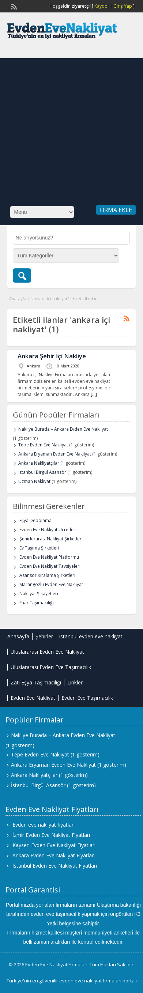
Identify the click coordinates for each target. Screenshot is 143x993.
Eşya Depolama (35, 520)
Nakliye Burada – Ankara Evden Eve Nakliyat (63, 429)
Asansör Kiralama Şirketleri (47, 575)
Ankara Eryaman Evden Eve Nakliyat (54, 454)
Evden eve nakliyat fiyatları (43, 824)
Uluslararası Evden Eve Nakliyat (47, 651)
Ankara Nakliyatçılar (38, 463)
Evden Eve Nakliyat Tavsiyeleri (49, 566)
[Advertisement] (68, 126)
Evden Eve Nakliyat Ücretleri (47, 529)
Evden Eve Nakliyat (33, 697)
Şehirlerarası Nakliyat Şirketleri (51, 539)
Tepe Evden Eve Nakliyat (43, 445)
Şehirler (44, 636)
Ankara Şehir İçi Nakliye (52, 356)
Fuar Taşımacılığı (36, 603)
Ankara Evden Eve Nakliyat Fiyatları (53, 855)
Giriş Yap (122, 6)
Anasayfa (17, 298)
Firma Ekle (116, 210)
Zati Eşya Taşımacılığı (36, 682)
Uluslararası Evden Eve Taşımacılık (51, 667)
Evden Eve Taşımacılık (87, 697)
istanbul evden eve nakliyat (91, 636)
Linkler (75, 682)
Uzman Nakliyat (34, 481)
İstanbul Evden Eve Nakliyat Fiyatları (54, 865)
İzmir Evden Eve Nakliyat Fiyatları (51, 834)
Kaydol (101, 6)
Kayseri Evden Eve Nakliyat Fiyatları (53, 845)
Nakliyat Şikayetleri (38, 593)
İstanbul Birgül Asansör (42, 472)
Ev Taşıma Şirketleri (39, 548)
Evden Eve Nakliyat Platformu (49, 557)
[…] (94, 394)
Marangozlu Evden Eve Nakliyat (51, 584)
